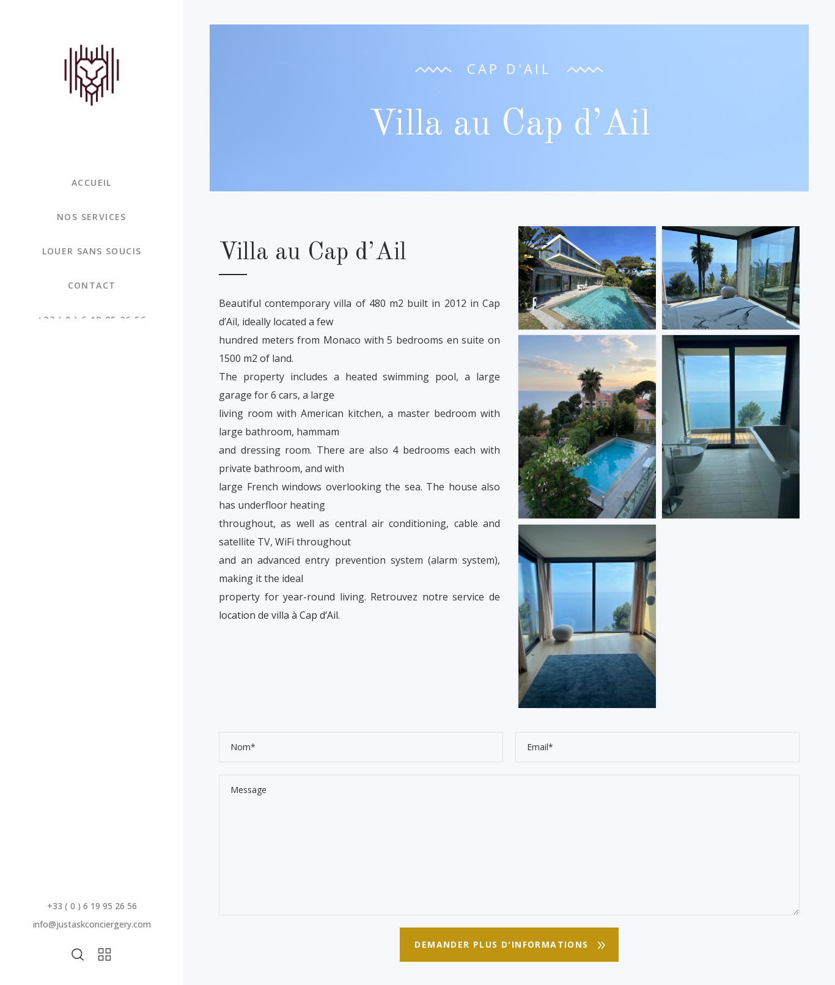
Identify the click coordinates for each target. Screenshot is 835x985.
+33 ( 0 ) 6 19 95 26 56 (92, 906)
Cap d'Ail (509, 68)
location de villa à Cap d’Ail (278, 615)
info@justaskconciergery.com (92, 924)
